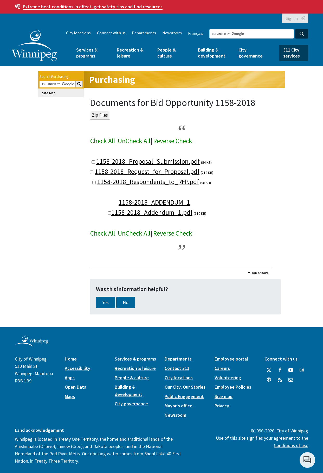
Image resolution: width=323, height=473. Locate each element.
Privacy (222, 406)
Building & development (211, 53)
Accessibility (77, 368)
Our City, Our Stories (185, 387)
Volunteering (228, 378)
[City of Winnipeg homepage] (31, 345)
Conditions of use (291, 445)
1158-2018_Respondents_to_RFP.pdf (148, 182)
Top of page (259, 273)
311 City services (291, 53)
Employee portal (231, 359)
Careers (222, 368)
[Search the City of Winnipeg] (251, 34)
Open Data (75, 387)
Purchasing (112, 79)
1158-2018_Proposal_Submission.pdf (148, 161)
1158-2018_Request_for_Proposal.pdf (147, 171)
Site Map (49, 93)
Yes (105, 302)
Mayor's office (178, 406)
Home (71, 359)
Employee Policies (233, 387)
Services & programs (87, 53)
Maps (70, 396)
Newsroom (172, 32)
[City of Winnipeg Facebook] (279, 370)
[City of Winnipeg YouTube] (290, 370)
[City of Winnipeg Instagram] (301, 370)
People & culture (166, 53)
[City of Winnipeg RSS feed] (279, 380)
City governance (250, 53)
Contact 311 (177, 368)
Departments (144, 32)
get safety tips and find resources (93, 7)
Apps (70, 378)
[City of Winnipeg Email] (290, 380)
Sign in (292, 18)
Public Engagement (184, 396)
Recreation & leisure (130, 53)
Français (195, 33)
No (125, 302)
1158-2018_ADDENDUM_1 (154, 202)
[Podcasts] (268, 380)
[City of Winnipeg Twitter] (268, 370)
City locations (78, 32)
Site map (223, 396)
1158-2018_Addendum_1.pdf (151, 212)
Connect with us (111, 32)
